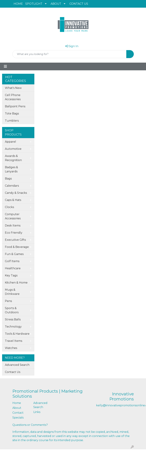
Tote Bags (12, 113)
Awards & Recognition (13, 158)
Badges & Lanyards (11, 169)
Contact (18, 412)
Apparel (10, 141)
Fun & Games (14, 254)
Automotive (13, 148)
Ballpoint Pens (15, 106)
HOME (18, 3)
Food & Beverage (17, 247)
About (16, 407)
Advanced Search (17, 365)
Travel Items (13, 340)
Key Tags (11, 275)
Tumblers (12, 120)
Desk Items (12, 225)
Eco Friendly (13, 232)
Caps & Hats (13, 200)
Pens (8, 301)
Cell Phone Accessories (13, 97)
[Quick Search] (69, 54)
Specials (18, 417)
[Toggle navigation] (5, 66)
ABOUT (56, 3)
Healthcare (13, 268)
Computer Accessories (13, 216)
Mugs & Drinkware (12, 292)
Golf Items (12, 261)
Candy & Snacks (16, 192)
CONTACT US (78, 3)
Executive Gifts (15, 239)
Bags (8, 178)
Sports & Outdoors (11, 310)
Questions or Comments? (30, 425)
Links (36, 412)
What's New (13, 88)
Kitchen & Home (16, 282)
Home (16, 403)
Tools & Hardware (17, 333)
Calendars (12, 185)
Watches (11, 348)
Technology (13, 326)
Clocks (9, 207)
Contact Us (12, 372)
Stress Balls (13, 319)
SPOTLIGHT (33, 3)
